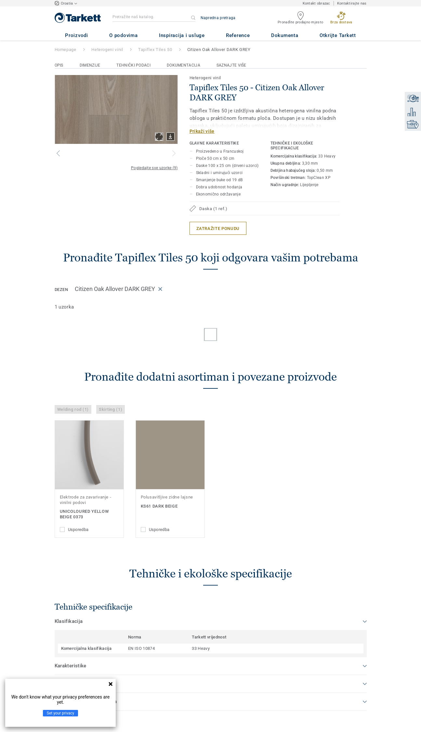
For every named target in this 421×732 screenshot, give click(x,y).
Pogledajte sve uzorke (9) (154, 168)
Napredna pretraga (218, 18)
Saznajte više (231, 65)
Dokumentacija (183, 65)
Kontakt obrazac (316, 3)
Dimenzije (90, 65)
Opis (59, 65)
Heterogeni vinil (107, 49)
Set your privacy (60, 713)
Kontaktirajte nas (352, 3)
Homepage (65, 49)
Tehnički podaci (133, 65)
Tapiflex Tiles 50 (155, 49)
